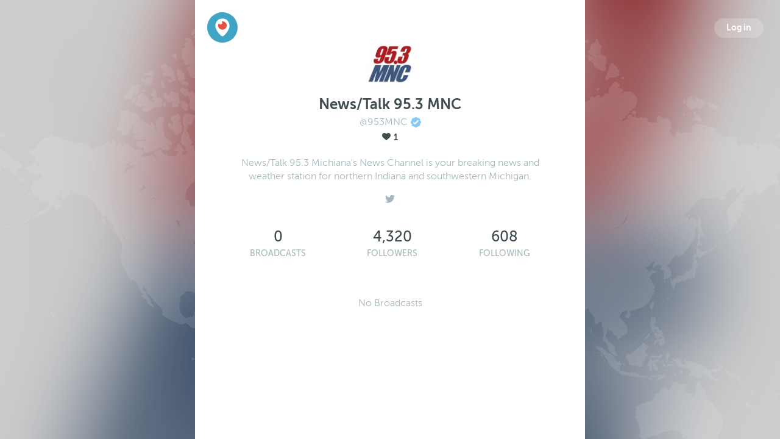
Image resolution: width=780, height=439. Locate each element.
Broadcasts (278, 253)
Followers (392, 253)
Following (504, 253)
